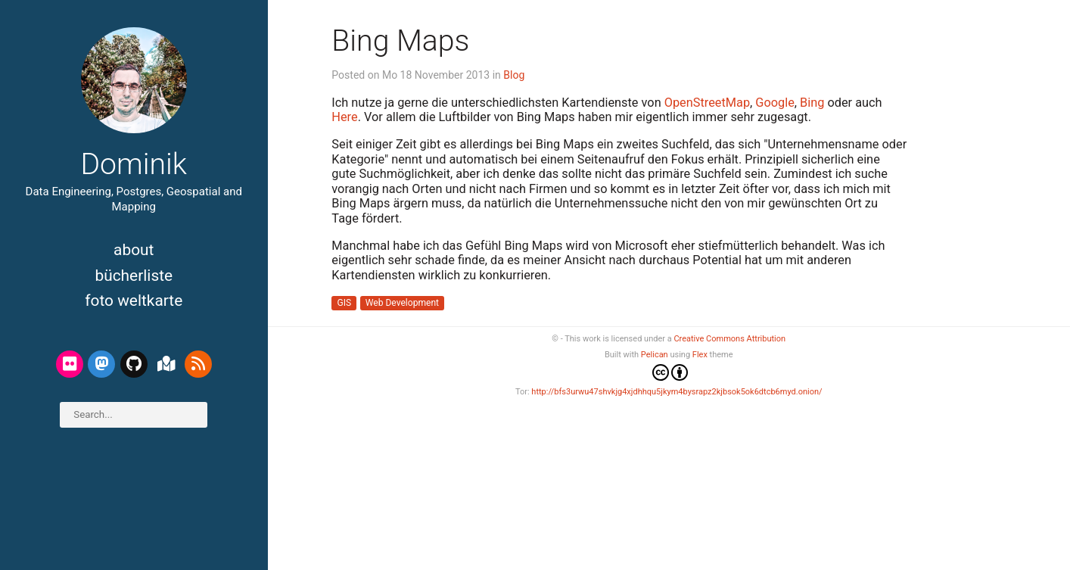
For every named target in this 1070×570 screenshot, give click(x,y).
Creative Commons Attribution (729, 339)
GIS (344, 303)
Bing (812, 102)
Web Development (402, 303)
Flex (700, 355)
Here (344, 117)
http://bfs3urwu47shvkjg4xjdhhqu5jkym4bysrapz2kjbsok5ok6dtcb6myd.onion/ (676, 392)
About (134, 250)
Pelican (654, 355)
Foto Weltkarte (133, 300)
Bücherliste (134, 275)
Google (775, 102)
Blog (513, 75)
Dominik (133, 164)
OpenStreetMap (707, 102)
